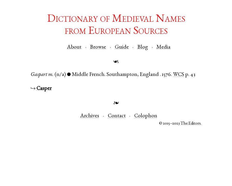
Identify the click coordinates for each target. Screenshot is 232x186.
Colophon (145, 116)
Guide (122, 47)
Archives (89, 116)
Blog (142, 47)
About (74, 47)
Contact (117, 116)
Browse (98, 47)
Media (163, 47)
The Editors (191, 123)
